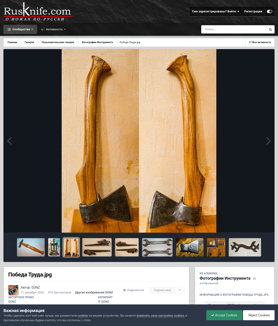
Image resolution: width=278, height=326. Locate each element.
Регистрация (253, 11)
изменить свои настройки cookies (160, 315)
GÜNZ (35, 287)
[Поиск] (225, 29)
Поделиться (133, 290)
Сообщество (21, 29)
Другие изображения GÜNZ (94, 292)
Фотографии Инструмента (225, 278)
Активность (54, 29)
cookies (83, 315)
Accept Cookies (224, 315)
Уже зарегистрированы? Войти (215, 11)
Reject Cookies (259, 315)
